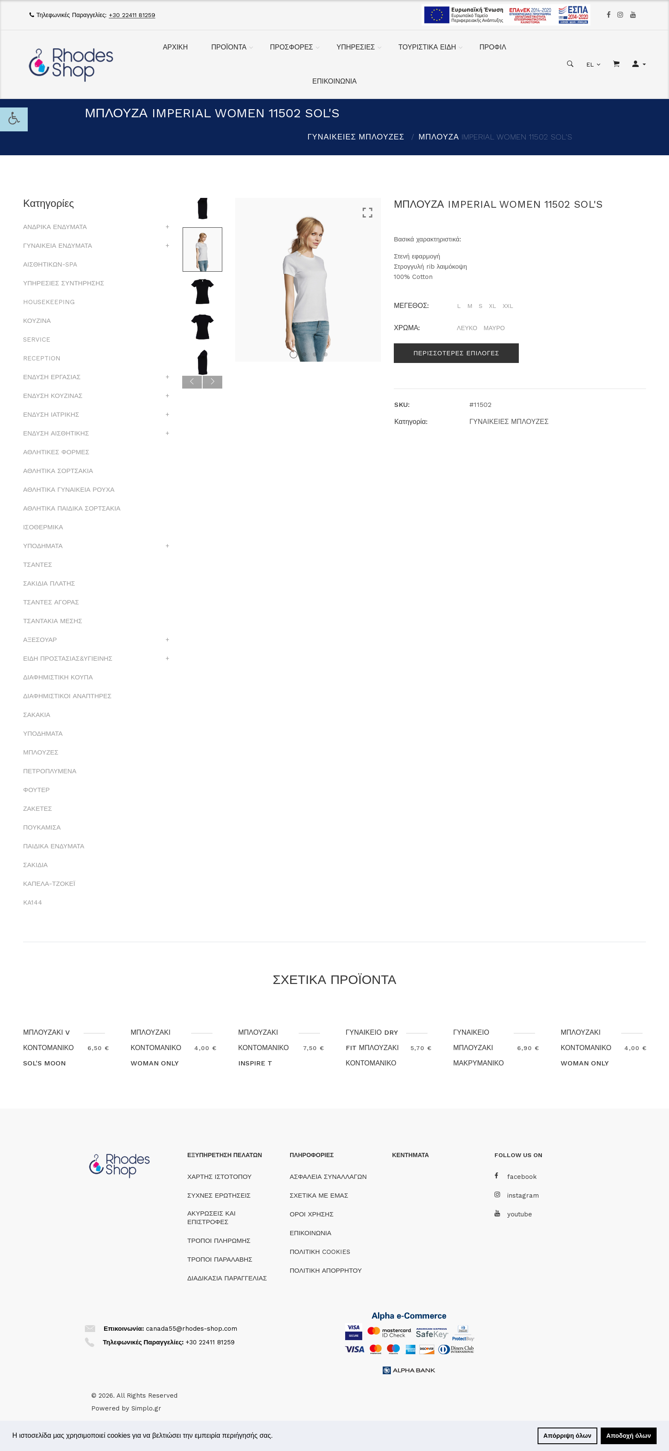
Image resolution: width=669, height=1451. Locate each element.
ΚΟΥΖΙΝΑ (37, 321)
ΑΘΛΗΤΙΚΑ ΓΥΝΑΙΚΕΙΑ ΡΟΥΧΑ (68, 489)
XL (492, 305)
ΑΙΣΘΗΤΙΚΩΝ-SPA (50, 264)
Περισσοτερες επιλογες (456, 353)
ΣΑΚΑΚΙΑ (36, 715)
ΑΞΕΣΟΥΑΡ (40, 640)
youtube (513, 1214)
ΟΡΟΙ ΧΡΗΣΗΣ (312, 1214)
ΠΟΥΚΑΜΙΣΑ (42, 827)
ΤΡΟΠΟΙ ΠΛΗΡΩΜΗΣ (218, 1241)
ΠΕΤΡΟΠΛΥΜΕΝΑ (49, 771)
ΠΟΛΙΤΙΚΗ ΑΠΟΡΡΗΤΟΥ (326, 1270)
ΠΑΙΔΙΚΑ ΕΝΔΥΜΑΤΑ (53, 846)
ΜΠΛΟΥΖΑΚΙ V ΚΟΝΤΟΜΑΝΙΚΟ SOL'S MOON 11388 (48, 1055)
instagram (516, 1195)
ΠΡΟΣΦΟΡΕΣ (291, 47)
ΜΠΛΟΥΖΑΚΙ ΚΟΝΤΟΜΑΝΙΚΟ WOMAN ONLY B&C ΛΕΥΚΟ (586, 1055)
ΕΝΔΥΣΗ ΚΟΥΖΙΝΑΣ (52, 396)
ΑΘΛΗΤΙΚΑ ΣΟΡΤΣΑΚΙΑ (58, 471)
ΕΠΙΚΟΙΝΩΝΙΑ (334, 81)
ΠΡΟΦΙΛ (493, 47)
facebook (515, 1176)
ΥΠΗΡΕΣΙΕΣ (356, 47)
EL (590, 64)
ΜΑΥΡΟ (494, 328)
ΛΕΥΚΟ (467, 328)
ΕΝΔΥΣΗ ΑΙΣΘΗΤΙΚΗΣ (56, 433)
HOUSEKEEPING (49, 302)
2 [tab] (304, 354)
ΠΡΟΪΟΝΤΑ (228, 47)
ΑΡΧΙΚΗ (175, 47)
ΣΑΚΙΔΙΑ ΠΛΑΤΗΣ (49, 583)
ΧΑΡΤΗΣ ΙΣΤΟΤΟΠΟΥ (219, 1177)
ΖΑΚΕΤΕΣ (37, 809)
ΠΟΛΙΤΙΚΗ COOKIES (320, 1252)
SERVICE (36, 339)
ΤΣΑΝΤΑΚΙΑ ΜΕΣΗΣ (52, 621)
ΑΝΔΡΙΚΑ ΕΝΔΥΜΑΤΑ (55, 227)
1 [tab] (293, 354)
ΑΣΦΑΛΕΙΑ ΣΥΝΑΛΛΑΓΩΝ (328, 1177)
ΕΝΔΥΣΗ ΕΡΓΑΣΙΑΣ (51, 377)
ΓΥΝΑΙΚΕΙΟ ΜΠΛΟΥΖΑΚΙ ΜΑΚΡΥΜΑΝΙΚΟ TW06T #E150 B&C (478, 1063)
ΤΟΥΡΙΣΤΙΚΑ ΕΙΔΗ (427, 47)
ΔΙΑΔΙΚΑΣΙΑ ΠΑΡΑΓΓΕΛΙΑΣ (227, 1278)
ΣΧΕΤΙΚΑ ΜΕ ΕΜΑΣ (319, 1195)
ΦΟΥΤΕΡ (36, 790)
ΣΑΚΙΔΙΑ (35, 865)
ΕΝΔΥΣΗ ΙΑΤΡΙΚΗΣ (51, 414)
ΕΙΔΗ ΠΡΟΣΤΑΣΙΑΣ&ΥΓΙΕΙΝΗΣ (67, 658)
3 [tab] (315, 354)
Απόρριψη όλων (567, 1435)
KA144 (32, 902)
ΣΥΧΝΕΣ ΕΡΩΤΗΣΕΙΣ (218, 1195)
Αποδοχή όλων (628, 1435)
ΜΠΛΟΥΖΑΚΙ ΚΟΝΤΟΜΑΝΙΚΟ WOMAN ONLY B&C (156, 1055)
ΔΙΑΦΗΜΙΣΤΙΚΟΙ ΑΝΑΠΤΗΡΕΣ (67, 696)
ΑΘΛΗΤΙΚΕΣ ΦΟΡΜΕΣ (56, 452)
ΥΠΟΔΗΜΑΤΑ (42, 546)
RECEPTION (42, 358)
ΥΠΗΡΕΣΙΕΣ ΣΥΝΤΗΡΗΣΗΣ (63, 283)
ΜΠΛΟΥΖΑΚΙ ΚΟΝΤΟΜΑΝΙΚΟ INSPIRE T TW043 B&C (263, 1055)
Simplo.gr (146, 1408)
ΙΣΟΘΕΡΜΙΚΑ (43, 527)
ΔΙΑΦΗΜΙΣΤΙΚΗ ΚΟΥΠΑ (58, 677)
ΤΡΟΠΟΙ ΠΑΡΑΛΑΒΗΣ (219, 1259)
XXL (508, 305)
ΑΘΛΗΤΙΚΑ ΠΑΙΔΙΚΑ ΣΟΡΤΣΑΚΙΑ (71, 508)
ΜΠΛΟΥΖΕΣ (40, 752)
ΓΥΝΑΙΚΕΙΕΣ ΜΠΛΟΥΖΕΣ (356, 136)
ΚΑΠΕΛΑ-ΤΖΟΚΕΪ (49, 884)
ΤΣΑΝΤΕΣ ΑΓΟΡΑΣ (51, 602)
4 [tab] (325, 354)
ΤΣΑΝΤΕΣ (37, 565)
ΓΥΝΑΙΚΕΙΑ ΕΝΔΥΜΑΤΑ (57, 246)
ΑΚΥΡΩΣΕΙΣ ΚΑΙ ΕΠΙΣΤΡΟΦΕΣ (211, 1218)
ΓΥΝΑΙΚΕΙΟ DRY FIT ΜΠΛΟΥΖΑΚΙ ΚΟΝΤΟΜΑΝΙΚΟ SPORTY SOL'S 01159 (372, 1063)
